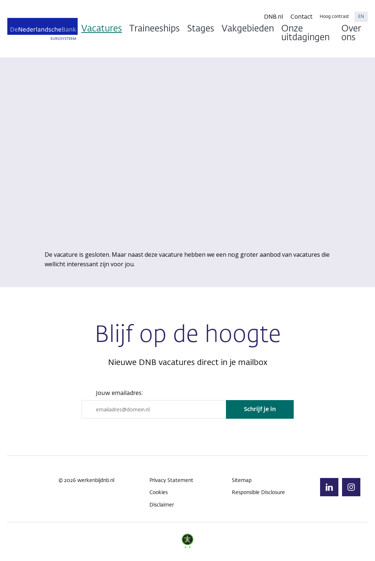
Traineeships (154, 29)
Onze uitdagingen (305, 33)
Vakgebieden (248, 29)
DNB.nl (273, 17)
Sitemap (242, 480)
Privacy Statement (171, 480)
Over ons (351, 33)
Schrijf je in (260, 410)
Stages (200, 29)
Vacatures (101, 29)
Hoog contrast (334, 17)
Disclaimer (161, 505)
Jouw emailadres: (119, 393)
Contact (301, 17)
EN (361, 17)
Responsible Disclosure (258, 492)
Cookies (158, 492)
